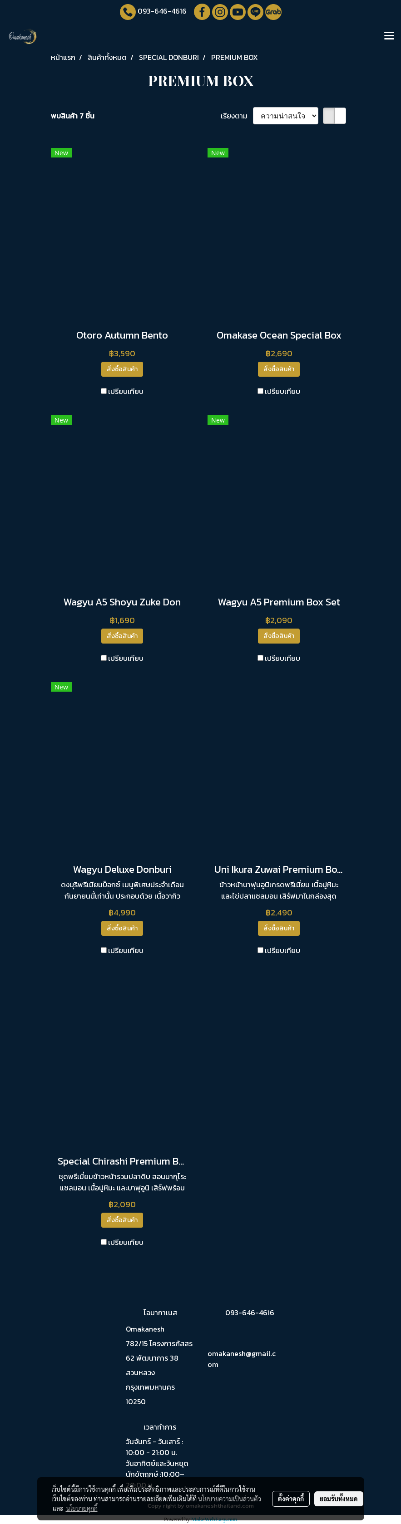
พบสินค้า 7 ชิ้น (72, 115)
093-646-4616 (162, 10)
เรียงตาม (237, 115)
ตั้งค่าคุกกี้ (291, 1499)
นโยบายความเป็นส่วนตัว (229, 1499)
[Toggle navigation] (389, 36)
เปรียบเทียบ (126, 391)
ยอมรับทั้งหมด (339, 1499)
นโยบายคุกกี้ (82, 1508)
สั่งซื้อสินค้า (122, 369)
